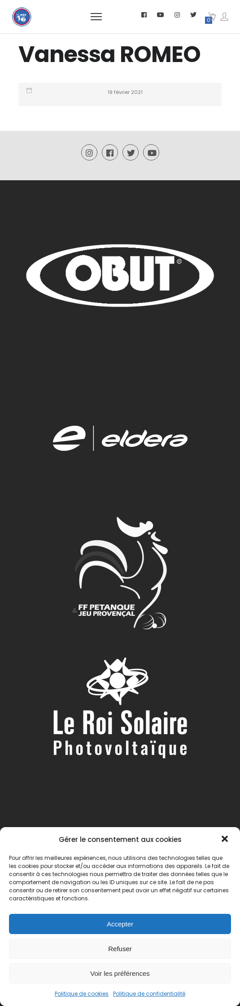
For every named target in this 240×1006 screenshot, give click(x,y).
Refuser (120, 949)
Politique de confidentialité (149, 993)
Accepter (120, 924)
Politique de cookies (82, 993)
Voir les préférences (120, 973)
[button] (225, 839)
